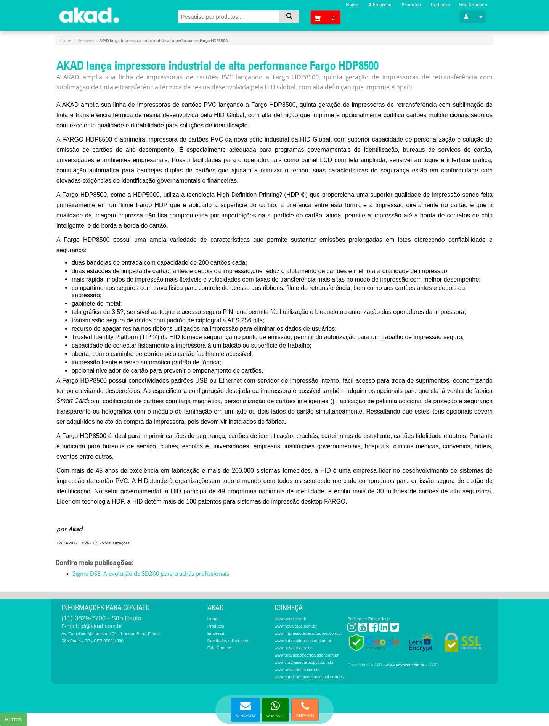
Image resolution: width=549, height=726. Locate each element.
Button (13, 719)
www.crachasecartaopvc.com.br (304, 662)
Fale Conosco (473, 4)
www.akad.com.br (291, 619)
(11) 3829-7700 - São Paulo (101, 618)
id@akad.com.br (101, 626)
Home (352, 4)
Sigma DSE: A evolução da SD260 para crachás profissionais (150, 573)
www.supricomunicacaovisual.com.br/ (309, 676)
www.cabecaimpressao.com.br (302, 640)
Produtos (411, 4)
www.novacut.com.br (405, 665)
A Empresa (380, 4)
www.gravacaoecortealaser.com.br (306, 655)
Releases (85, 40)
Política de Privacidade (368, 619)
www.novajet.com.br (293, 648)
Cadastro (440, 4)
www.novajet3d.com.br (295, 626)
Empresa (215, 633)
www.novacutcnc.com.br (297, 669)
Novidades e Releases (228, 640)
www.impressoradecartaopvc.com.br (308, 633)
